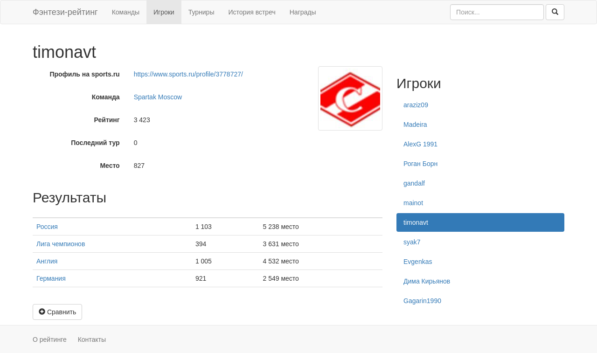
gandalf (414, 183)
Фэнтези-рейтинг (65, 12)
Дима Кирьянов (426, 281)
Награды (303, 12)
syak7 (412, 242)
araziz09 (415, 105)
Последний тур (95, 142)
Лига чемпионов (60, 244)
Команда (106, 97)
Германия (51, 278)
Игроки (163, 12)
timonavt (415, 222)
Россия (47, 226)
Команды (125, 12)
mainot (413, 203)
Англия (46, 261)
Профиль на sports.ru (84, 74)
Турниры (201, 12)
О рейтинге (50, 339)
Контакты (92, 339)
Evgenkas (417, 261)
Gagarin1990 (422, 301)
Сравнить (57, 312)
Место (109, 165)
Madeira (415, 124)
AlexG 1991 (420, 144)
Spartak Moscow (158, 97)
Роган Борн (420, 163)
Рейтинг (107, 120)
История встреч (251, 12)
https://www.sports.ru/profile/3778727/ (188, 74)
